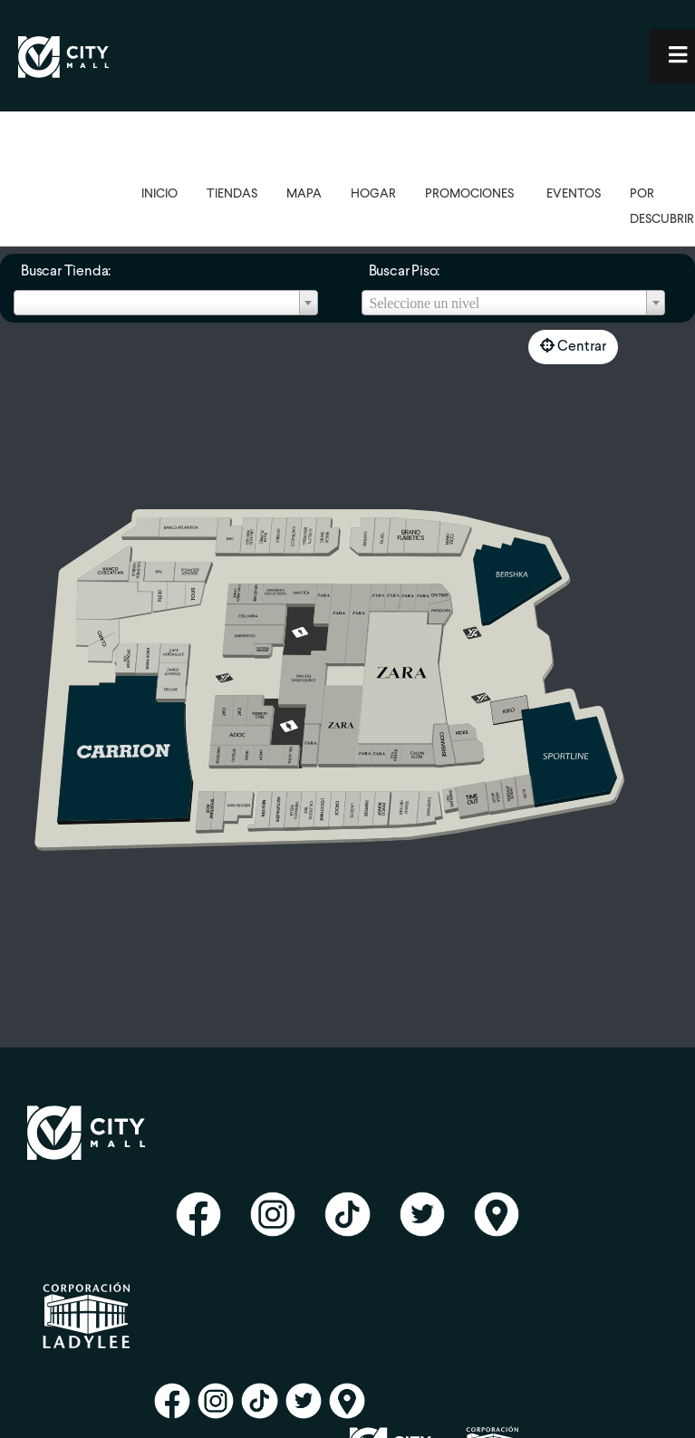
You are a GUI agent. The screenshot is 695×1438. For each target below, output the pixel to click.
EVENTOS (573, 194)
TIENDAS (232, 194)
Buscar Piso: (404, 272)
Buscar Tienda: (66, 272)
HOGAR (373, 194)
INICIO (159, 194)
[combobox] (166, 302)
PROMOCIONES (469, 194)
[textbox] (513, 303)
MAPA (304, 194)
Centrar (573, 346)
